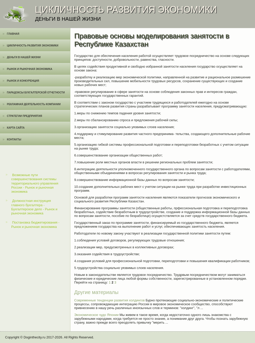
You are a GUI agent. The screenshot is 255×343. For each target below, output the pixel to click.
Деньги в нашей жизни (24, 57)
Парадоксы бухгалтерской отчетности (36, 92)
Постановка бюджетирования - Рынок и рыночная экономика (35, 224)
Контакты (14, 139)
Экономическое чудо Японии (96, 315)
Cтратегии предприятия (24, 116)
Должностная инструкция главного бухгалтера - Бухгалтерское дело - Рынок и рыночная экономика (34, 207)
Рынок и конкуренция (23, 80)
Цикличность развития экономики (32, 45)
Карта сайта (15, 127)
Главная (13, 33)
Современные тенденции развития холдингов (109, 300)
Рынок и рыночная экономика (29, 69)
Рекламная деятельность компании (34, 104)
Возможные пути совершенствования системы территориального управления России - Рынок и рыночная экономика (34, 183)
